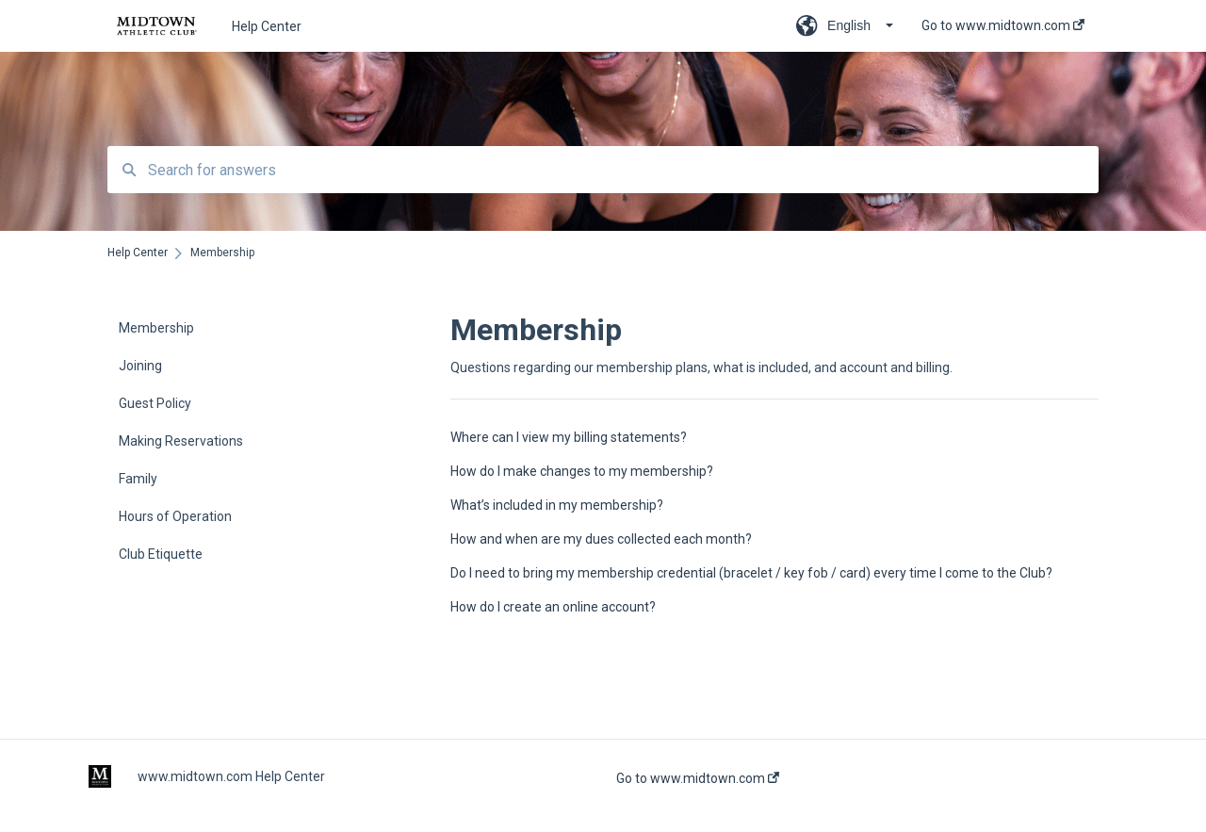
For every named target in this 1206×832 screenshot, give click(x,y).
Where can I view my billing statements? (568, 437)
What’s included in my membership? (556, 505)
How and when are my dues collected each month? (601, 539)
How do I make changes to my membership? (581, 471)
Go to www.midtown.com (697, 778)
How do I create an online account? (553, 606)
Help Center (267, 26)
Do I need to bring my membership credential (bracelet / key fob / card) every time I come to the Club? (751, 572)
